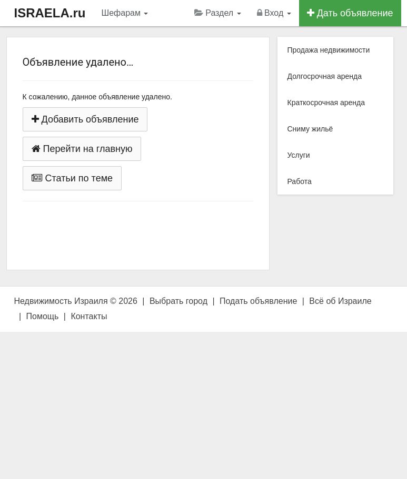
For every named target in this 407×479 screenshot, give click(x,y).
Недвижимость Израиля (61, 301)
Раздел (217, 12)
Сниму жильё (310, 129)
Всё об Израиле (340, 301)
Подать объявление (258, 301)
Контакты (89, 316)
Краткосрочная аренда (326, 102)
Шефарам (125, 12)
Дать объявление (350, 13)
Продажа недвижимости (328, 50)
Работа (299, 181)
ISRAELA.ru (50, 13)
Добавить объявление (85, 119)
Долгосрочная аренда (324, 76)
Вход (274, 12)
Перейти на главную (82, 149)
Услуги (298, 155)
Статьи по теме (72, 178)
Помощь (42, 316)
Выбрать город (178, 301)
